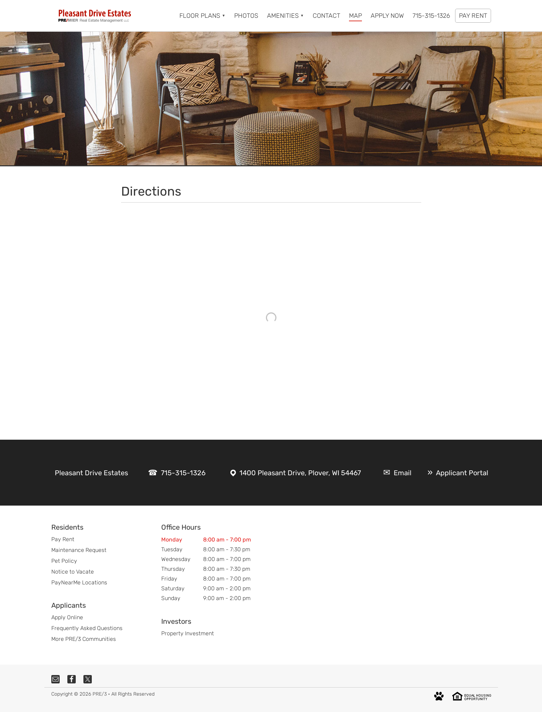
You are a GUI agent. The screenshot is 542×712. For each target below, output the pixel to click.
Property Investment (187, 633)
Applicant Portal (462, 473)
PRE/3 (99, 694)
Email (402, 473)
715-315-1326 (183, 473)
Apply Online (67, 617)
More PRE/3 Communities (83, 639)
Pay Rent (62, 539)
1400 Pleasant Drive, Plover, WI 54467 (300, 473)
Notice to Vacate (72, 571)
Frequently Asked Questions (86, 628)
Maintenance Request (78, 550)
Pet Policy (64, 561)
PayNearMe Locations (79, 582)
